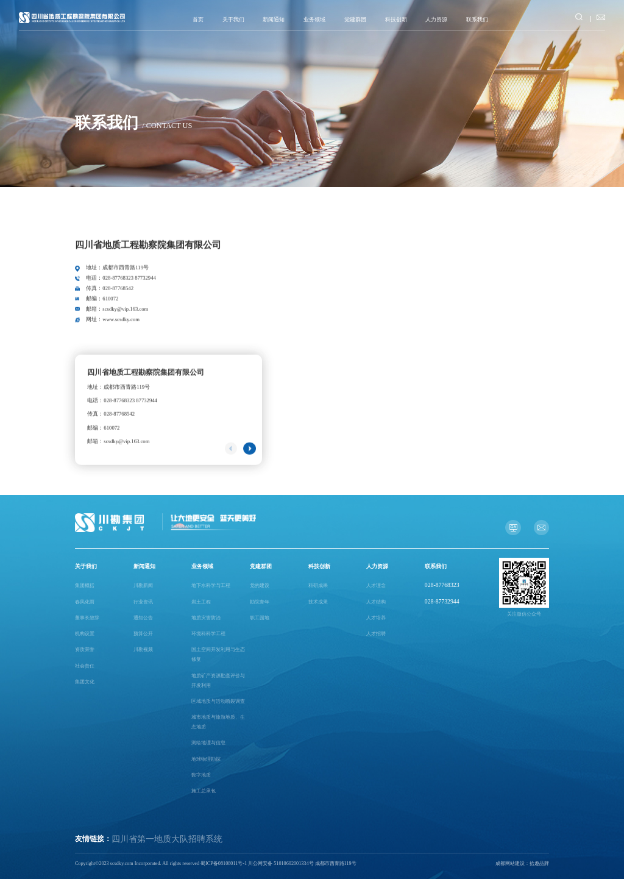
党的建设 (259, 585)
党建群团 (355, 19)
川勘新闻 (143, 585)
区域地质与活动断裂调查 (218, 701)
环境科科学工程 (208, 633)
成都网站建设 (510, 863)
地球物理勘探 (206, 759)
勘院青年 (259, 602)
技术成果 (318, 602)
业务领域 (314, 19)
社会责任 (84, 666)
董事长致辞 (87, 618)
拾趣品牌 (539, 863)
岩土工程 (201, 602)
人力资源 (436, 19)
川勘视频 (143, 649)
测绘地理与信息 (208, 743)
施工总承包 (203, 791)
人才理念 (376, 585)
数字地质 (201, 775)
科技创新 (396, 19)
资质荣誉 (84, 649)
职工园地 (259, 618)
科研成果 (318, 585)
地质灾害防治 (206, 618)
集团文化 (84, 682)
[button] (249, 454)
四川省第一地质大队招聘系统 (167, 839)
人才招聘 (376, 633)
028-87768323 (442, 585)
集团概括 (84, 585)
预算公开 (143, 633)
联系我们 (477, 19)
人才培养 (376, 618)
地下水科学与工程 (210, 585)
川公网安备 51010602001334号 (280, 863)
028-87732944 (442, 601)
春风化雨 (84, 602)
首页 (198, 19)
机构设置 (84, 633)
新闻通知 (274, 19)
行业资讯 (143, 602)
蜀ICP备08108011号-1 (223, 863)
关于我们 (233, 19)
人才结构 (376, 602)
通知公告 (143, 618)
